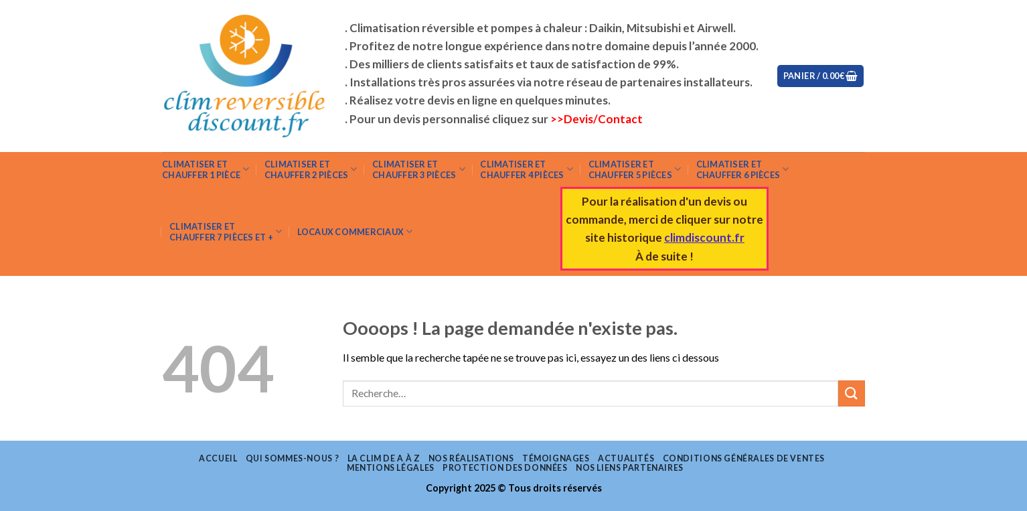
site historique (624, 237)
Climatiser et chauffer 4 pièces (526, 169)
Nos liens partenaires (630, 468)
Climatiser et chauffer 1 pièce (206, 169)
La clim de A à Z (383, 458)
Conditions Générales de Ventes (744, 458)
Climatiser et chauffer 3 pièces (418, 169)
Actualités (626, 458)
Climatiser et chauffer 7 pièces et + (225, 231)
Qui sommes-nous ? (292, 458)
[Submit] (851, 393)
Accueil (218, 458)
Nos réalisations (471, 458)
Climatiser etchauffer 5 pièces (635, 169)
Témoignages (556, 458)
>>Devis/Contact (596, 119)
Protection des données (505, 468)
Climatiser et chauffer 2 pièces (311, 169)
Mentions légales (390, 468)
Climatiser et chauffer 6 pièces (742, 169)
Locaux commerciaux (355, 231)
